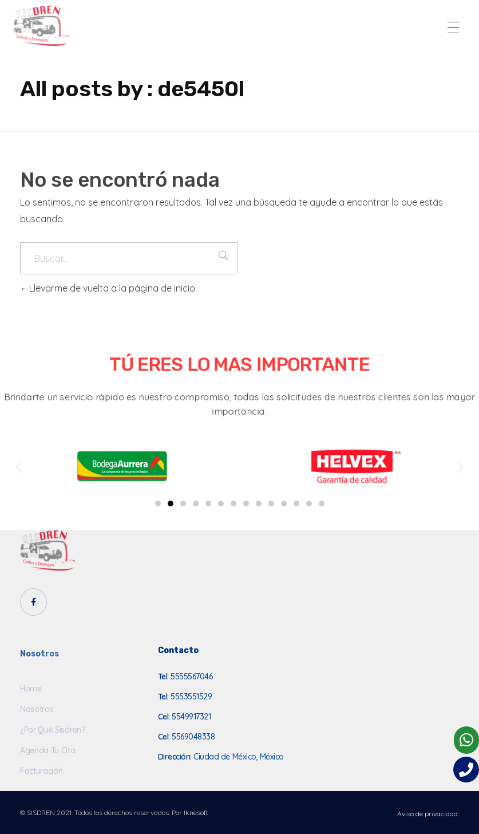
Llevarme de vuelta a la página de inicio (107, 288)
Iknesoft (196, 812)
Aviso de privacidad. (428, 813)
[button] (158, 503)
